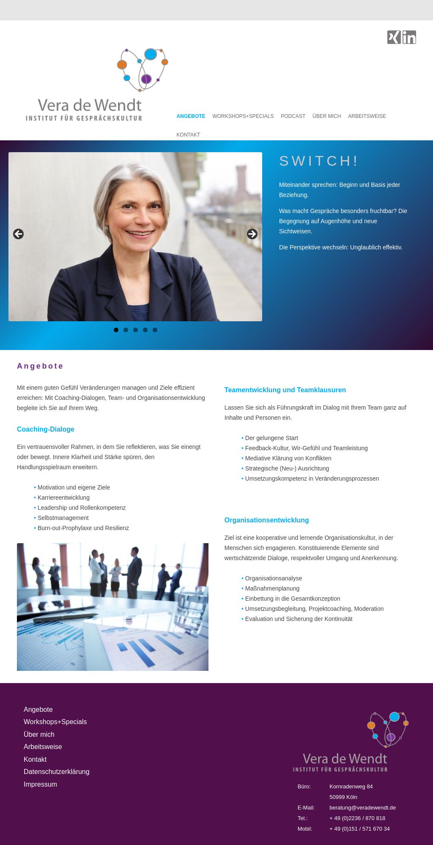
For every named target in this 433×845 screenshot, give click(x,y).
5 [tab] (155, 330)
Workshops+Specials (243, 116)
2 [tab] (125, 330)
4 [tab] (145, 330)
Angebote (191, 116)
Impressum (40, 784)
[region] (135, 236)
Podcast (293, 116)
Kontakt (188, 135)
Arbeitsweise (367, 116)
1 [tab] (116, 330)
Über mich (326, 116)
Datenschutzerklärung (57, 771)
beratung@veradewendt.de (362, 807)
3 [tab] (135, 330)
